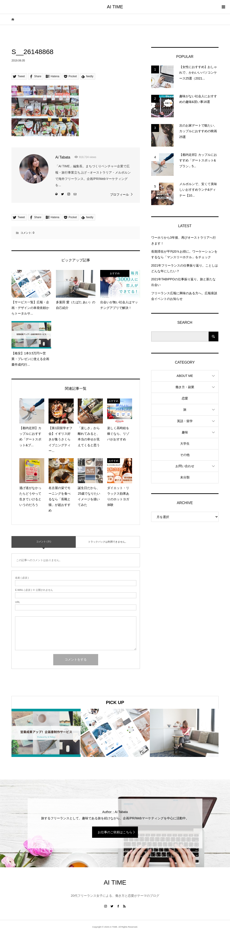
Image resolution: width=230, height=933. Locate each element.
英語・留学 (185, 421)
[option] (46, 733)
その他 (185, 455)
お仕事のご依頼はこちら (115, 832)
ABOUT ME (185, 376)
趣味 (185, 432)
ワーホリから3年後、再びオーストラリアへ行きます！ (183, 240)
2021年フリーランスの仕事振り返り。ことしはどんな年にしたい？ (184, 268)
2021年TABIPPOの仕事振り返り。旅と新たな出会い (183, 282)
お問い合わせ (184, 466)
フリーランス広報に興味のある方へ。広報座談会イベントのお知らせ (184, 296)
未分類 (185, 477)
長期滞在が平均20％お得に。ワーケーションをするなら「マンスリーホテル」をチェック (184, 254)
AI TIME (115, 6)
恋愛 (185, 398)
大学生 (185, 443)
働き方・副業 (184, 387)
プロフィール (119, 194)
